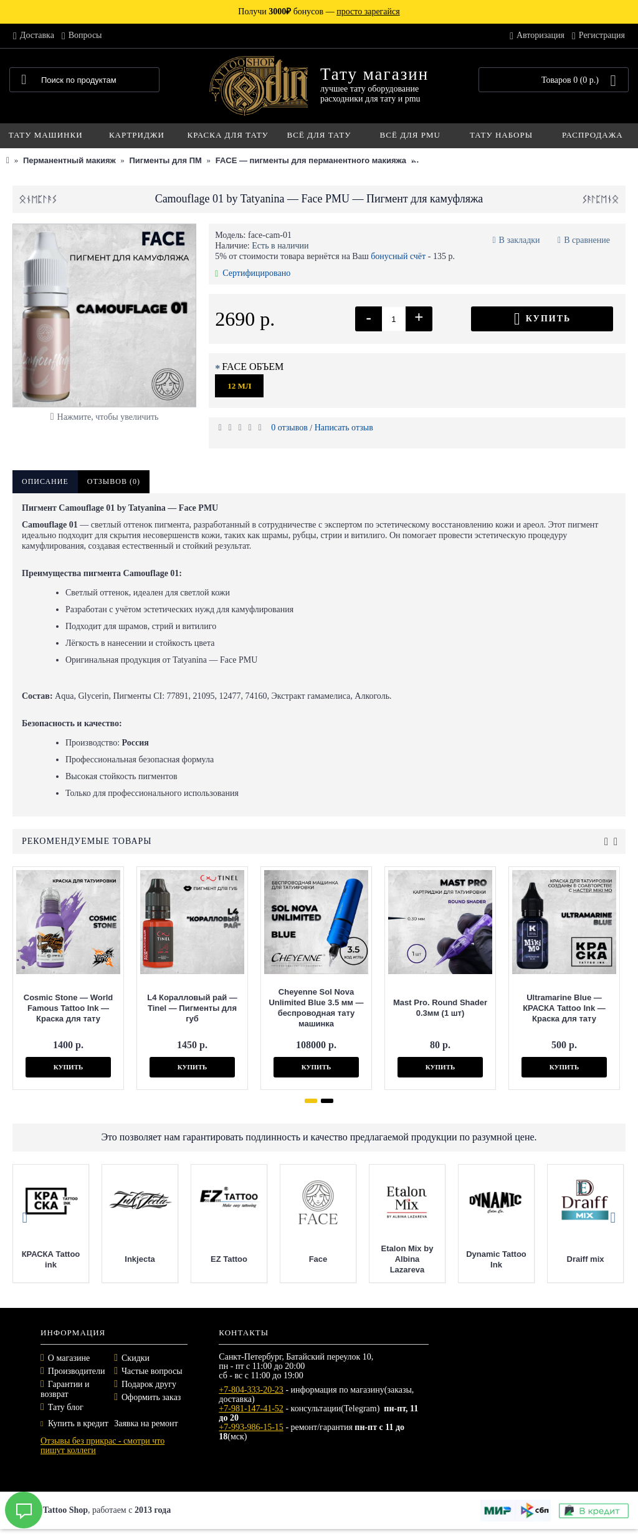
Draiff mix (585, 1259)
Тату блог (65, 1407)
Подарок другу (148, 1384)
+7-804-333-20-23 (251, 1389)
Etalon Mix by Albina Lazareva (407, 1259)
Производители (76, 1371)
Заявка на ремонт (146, 1423)
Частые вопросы (152, 1371)
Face (318, 1259)
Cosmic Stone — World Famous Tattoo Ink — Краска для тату (68, 1008)
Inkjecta (140, 1259)
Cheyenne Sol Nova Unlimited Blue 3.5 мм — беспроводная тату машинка (316, 1007)
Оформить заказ (151, 1397)
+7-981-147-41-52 (251, 1408)
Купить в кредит (74, 1423)
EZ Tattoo (229, 1259)
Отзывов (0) (113, 481)
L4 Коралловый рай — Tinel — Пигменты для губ (192, 1008)
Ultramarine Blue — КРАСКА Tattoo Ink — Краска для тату (564, 1008)
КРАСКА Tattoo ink (51, 1259)
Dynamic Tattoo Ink (496, 1259)
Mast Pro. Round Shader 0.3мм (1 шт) (440, 1008)
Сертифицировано (252, 273)
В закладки (519, 240)
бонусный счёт (398, 256)
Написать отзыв (344, 427)
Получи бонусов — (318, 11)
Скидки (135, 1358)
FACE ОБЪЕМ (252, 366)
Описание (45, 481)
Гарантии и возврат (65, 1389)
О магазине (69, 1358)
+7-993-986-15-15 (251, 1427)
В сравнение (587, 240)
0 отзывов (289, 427)
